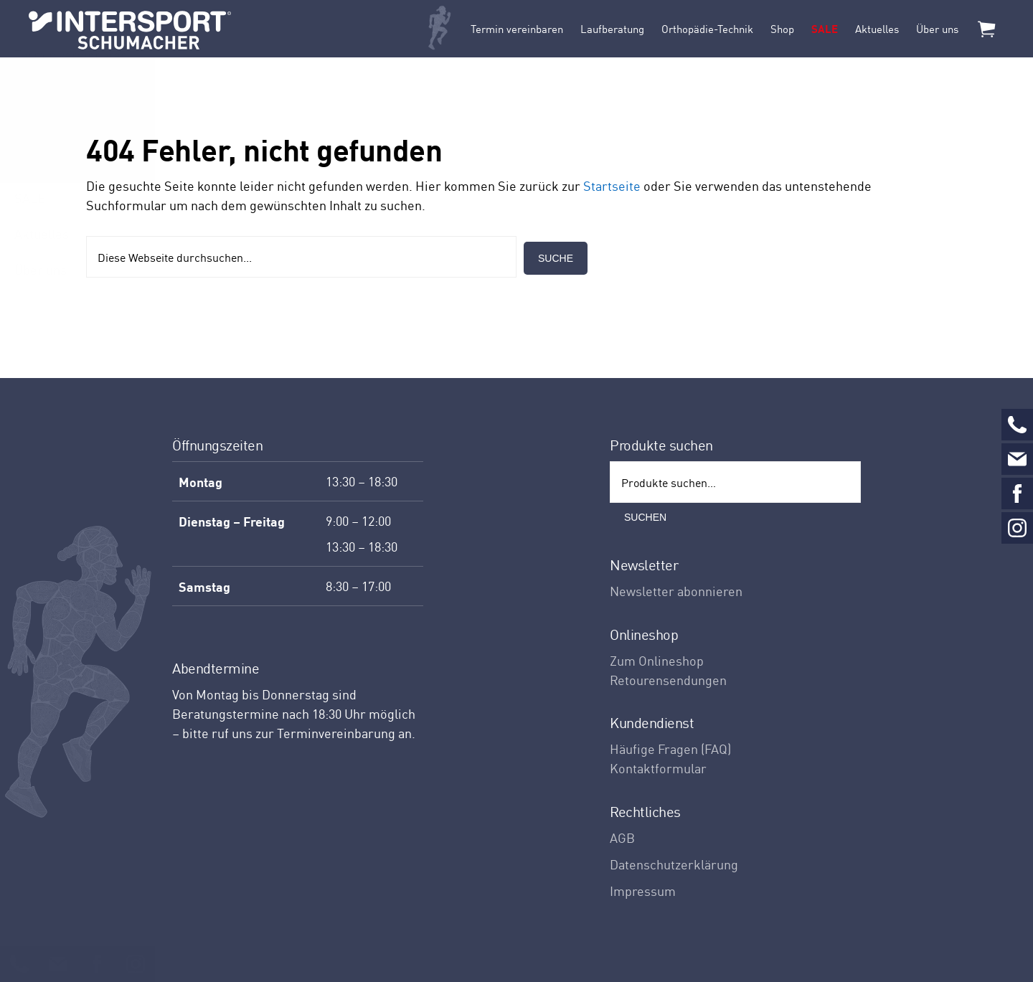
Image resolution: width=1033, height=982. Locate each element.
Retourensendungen (668, 680)
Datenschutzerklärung (674, 864)
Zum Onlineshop (657, 660)
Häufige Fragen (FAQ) (670, 748)
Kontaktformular (658, 768)
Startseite (612, 185)
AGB (622, 837)
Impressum (643, 891)
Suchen (645, 517)
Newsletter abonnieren (676, 591)
